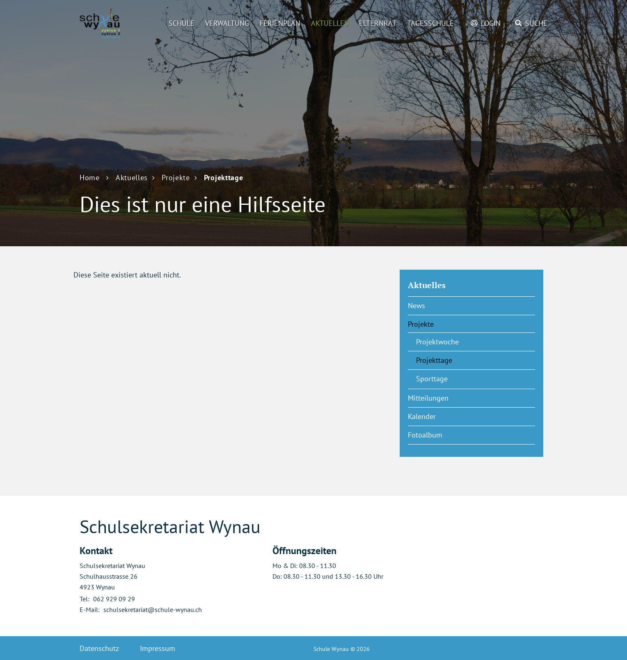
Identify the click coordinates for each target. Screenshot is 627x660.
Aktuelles (329, 23)
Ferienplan (280, 23)
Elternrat (377, 23)
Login (491, 23)
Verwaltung (227, 23)
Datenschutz (99, 648)
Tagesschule (430, 23)
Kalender (422, 416)
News (416, 305)
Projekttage (454, 360)
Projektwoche (437, 341)
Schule (182, 23)
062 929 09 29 (114, 599)
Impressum (157, 648)
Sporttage (432, 378)
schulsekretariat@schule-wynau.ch (152, 609)
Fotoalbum (425, 435)
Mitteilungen (428, 398)
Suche (536, 23)
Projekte (421, 324)
